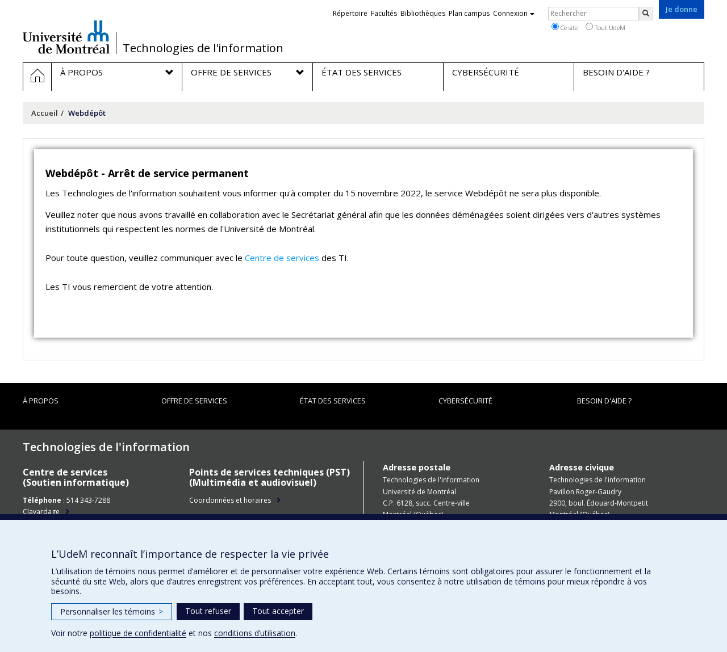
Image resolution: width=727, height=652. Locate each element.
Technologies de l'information (203, 48)
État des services (333, 401)
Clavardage (41, 511)
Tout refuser (208, 610)
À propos (41, 401)
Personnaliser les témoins (111, 611)
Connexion (513, 13)
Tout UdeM (605, 27)
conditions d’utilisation (254, 633)
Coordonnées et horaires (230, 500)
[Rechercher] (646, 13)
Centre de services (282, 257)
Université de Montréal (66, 37)
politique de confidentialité (138, 633)
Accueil (44, 113)
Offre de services (194, 401)
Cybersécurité (465, 401)
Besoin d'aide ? (604, 401)
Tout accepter (278, 610)
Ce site (564, 27)
